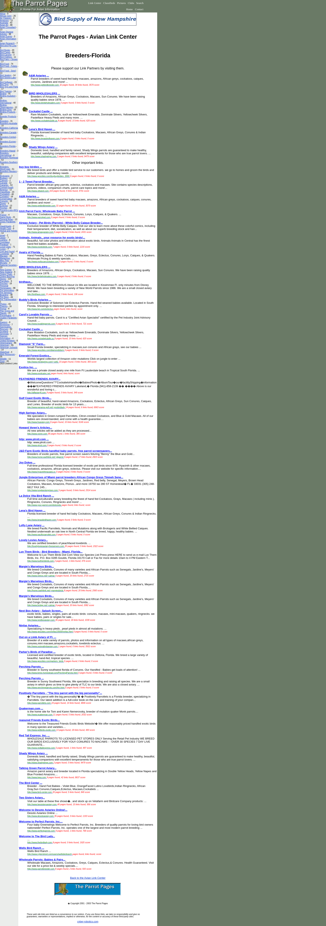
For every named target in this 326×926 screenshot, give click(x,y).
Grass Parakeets (7, 222)
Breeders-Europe (8, 142)
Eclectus (4, 206)
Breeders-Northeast (9, 158)
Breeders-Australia (8, 123)
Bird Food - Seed (8, 71)
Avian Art (4, 25)
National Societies (8, 265)
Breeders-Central (8, 137)
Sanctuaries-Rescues (6, 328)
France (3, 215)
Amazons (4, 20)
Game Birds (5, 217)
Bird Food (4, 64)
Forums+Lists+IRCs (9, 210)
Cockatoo (4, 196)
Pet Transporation (8, 299)
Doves (3, 203)
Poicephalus (5, 315)
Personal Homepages (5, 287)
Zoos (2, 361)
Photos (3, 304)
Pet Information (7, 290)
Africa (2, 13)
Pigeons (3, 306)
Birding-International (5, 101)
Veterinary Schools (8, 347)
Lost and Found (7, 251)
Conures (4, 201)
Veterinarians (6, 343)
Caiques (4, 180)
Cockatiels (5, 194)
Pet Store (4, 297)
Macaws (4, 256)
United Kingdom (7, 341)
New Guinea (5, 270)
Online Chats (6, 274)
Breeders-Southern (9, 162)
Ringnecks (5, 324)
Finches (3, 208)
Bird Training (6, 91)
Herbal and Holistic (8, 231)
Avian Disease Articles (6, 33)
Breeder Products (8, 116)
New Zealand (6, 272)
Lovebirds (4, 254)
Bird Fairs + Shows (8, 59)
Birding (3, 94)
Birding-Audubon (8, 96)
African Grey (6, 16)
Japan (3, 238)
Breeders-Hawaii (7, 151)
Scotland (4, 331)
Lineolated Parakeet (5, 243)
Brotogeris (5, 176)
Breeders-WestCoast (5, 168)
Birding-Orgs (6, 110)
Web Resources (7, 354)
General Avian (6, 219)
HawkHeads (5, 226)
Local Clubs (5, 247)
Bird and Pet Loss (8, 45)
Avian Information (8, 39)
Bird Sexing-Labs (8, 78)
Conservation (6, 199)
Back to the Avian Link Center (87, 877)
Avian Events (6, 36)
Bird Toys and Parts (9, 87)
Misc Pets (4, 260)
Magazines (5, 258)
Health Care (5, 228)
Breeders (4, 121)
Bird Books (5, 50)
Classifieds (109, 3)
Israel (2, 235)
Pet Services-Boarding (6, 293)
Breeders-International (5, 154)
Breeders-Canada (8, 132)
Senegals (4, 334)
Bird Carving (5, 55)
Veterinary (4, 345)
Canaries (4, 185)
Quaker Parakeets (8, 318)
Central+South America (6, 188)
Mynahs (3, 263)
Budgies (3, 178)
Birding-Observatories (6, 106)
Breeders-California (9, 128)
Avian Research (7, 43)
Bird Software (6, 82)
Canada (3, 183)
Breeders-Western (8, 171)
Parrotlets (4, 281)
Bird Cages (5, 52)
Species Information (5, 337)
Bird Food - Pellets (8, 66)
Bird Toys (4, 84)
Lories (3, 249)
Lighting (3, 240)
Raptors (3, 322)
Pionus (3, 308)
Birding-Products (7, 112)
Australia (4, 23)
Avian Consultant (8, 27)
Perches (4, 283)
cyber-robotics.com (87, 921)
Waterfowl (4, 352)
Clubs (131, 3)
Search (139, 3)
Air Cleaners (5, 18)
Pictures (121, 3)
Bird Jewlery (5, 75)
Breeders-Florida (7, 146)
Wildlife (3, 359)
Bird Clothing (6, 57)
